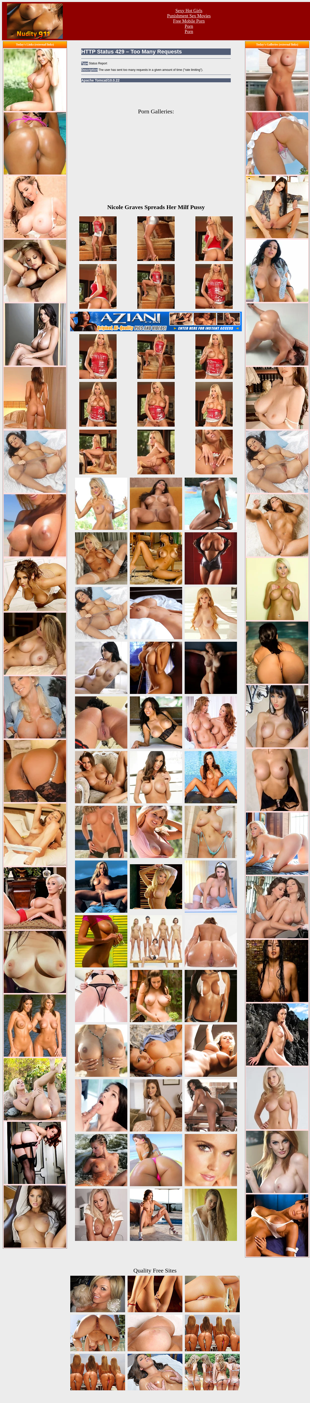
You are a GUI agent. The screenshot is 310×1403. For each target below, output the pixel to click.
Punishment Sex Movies (189, 15)
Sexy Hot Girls (188, 10)
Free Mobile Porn (189, 21)
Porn (189, 26)
